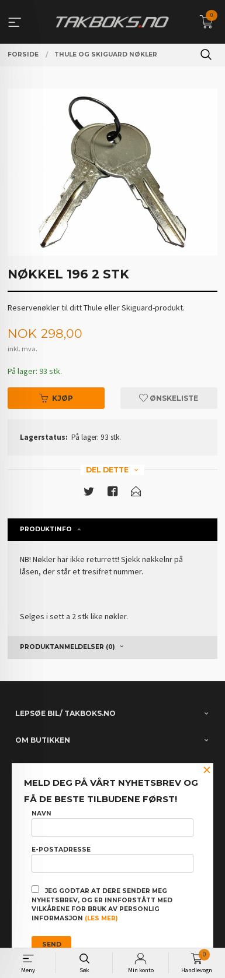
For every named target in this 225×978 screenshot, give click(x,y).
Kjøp (56, 398)
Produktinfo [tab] (46, 529)
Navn (112, 823)
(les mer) (101, 918)
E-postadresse (112, 859)
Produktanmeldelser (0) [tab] (67, 647)
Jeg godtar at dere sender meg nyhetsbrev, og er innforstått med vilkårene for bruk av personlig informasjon (102, 903)
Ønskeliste (168, 398)
